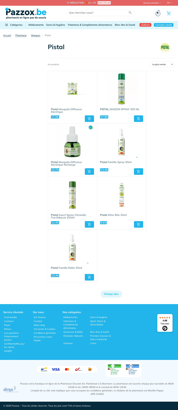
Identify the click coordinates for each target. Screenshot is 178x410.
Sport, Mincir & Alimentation (97, 323)
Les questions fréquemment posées (11, 336)
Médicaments (36, 24)
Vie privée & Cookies (44, 329)
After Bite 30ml (113, 215)
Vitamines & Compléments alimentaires (90, 24)
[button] (89, 118)
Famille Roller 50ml (66, 267)
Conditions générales (45, 332)
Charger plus (111, 293)
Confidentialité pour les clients (14, 345)
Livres (93, 343)
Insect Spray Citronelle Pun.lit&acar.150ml (68, 216)
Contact (38, 321)
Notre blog (39, 325)
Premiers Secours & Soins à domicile (100, 337)
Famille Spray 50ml (115, 162)
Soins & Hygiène (55, 24)
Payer (7, 325)
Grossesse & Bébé (73, 331)
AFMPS (8, 351)
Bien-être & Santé (125, 24)
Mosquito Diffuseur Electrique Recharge (66, 163)
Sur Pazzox (40, 317)
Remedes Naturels (73, 335)
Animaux (68, 343)
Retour (7, 329)
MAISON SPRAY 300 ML (120, 109)
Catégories (13, 25)
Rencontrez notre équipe (43, 338)
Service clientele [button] (151, 3)
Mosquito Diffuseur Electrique (66, 110)
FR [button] (168, 3)
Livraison (8, 321)
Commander (10, 317)
